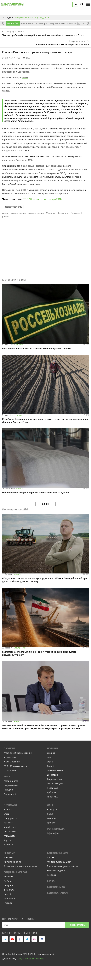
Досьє (50, 813)
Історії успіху (10, 827)
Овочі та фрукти (75, 23)
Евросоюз (75, 213)
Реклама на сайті (12, 861)
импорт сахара (18, 213)
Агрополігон (10, 757)
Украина (50, 213)
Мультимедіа (55, 828)
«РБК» (25, 77)
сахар (5, 213)
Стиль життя (10, 831)
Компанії (51, 818)
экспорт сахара (36, 213)
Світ (49, 757)
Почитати (10, 805)
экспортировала (47, 189)
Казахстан (63, 213)
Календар (52, 809)
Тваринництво (57, 23)
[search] (82, 4)
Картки (7, 840)
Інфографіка (53, 833)
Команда (51, 874)
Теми (7, 776)
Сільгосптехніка (55, 770)
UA (75, 4)
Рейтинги (8, 822)
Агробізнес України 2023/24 (18, 752)
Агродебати (9, 835)
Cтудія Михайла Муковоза (31, 958)
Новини (19, 344)
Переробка (12, 23)
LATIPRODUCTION (57, 893)
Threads (8, 903)
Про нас (51, 857)
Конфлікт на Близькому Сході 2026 (32, 17)
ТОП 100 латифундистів (15, 766)
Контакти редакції (56, 870)
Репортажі (9, 844)
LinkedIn (8, 894)
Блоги (7, 813)
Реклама (9, 853)
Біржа (51, 881)
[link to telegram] (5, 939)
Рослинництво (11, 781)
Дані (50, 805)
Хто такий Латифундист (59, 861)
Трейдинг (8, 789)
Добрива (51, 792)
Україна (51, 752)
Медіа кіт (8, 857)
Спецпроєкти (19, 647)
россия (5, 216)
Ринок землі (27, 23)
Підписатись (77, 925)
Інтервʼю (17, 574)
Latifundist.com (57, 853)
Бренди (51, 822)
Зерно (50, 761)
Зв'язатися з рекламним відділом (20, 866)
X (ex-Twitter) (10, 898)
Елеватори (41, 23)
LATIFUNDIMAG (56, 887)
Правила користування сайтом (62, 866)
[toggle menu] (88, 4)
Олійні (50, 766)
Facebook (8, 876)
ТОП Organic (10, 770)
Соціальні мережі (15, 872)
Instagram (9, 889)
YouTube (8, 881)
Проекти (9, 748)
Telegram (8, 885)
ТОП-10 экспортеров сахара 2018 (42, 199)
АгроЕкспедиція (12, 761)
